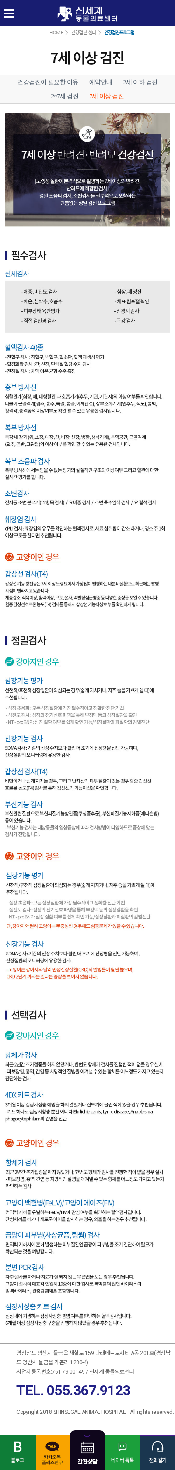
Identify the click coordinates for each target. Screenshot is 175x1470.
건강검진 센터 (83, 32)
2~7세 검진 (65, 96)
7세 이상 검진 (106, 96)
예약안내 (100, 82)
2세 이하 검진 (140, 82)
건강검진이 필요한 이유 (47, 82)
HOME (56, 32)
